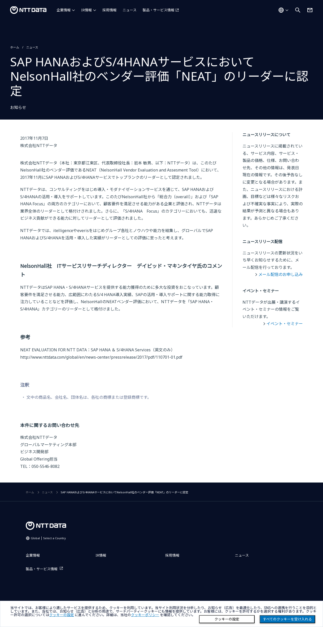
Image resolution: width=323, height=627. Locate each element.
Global (48, 538)
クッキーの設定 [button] (61, 615)
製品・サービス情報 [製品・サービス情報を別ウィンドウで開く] (158, 10)
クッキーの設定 (226, 619)
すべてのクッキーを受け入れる (287, 619)
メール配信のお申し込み (280, 274)
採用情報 (109, 10)
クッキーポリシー (145, 615)
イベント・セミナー (284, 323)
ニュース (130, 10)
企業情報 (64, 10)
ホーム (14, 47)
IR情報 (86, 10)
